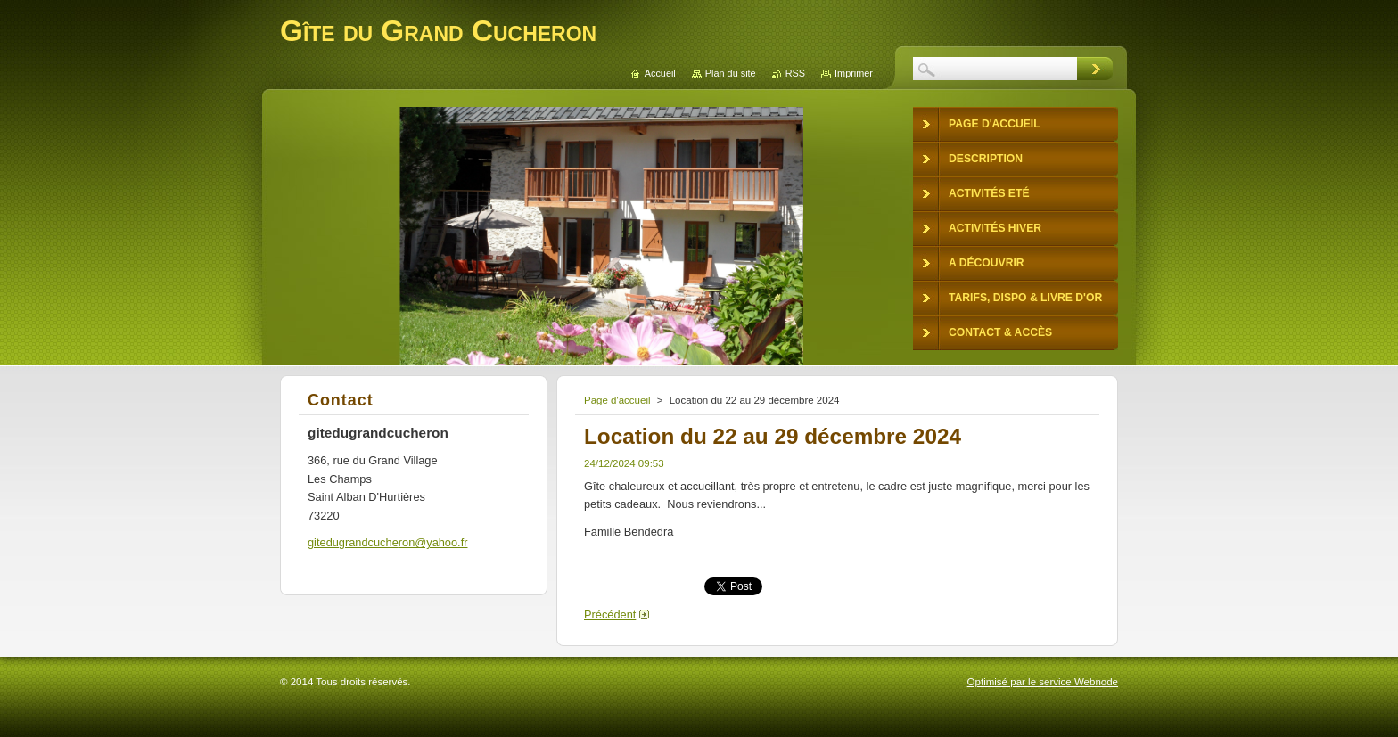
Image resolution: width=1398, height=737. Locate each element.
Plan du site (730, 73)
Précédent (610, 614)
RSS (795, 73)
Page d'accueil (617, 400)
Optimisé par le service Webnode (1042, 681)
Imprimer (854, 73)
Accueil (660, 73)
